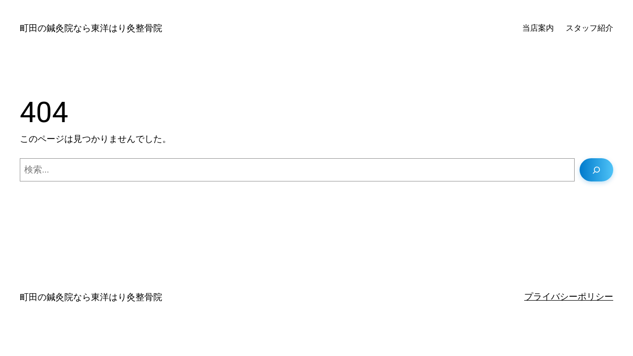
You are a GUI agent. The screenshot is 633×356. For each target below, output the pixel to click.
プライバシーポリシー (568, 296)
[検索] (596, 169)
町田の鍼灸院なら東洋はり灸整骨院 (91, 28)
